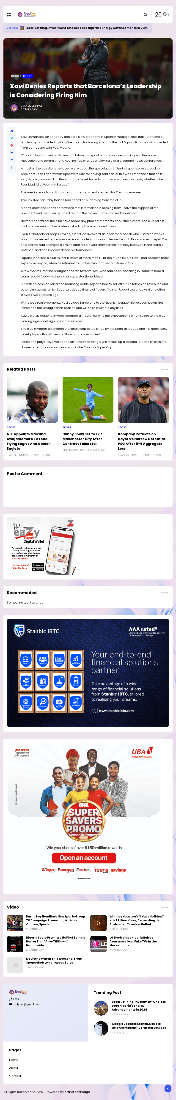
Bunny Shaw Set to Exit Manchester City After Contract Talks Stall (82, 439)
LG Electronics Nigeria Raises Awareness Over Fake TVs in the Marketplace (133, 941)
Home (14, 76)
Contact (15, 1076)
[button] (11, 168)
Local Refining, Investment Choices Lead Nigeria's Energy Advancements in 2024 (86, 28)
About (13, 1068)
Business (13, 28)
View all (164, 369)
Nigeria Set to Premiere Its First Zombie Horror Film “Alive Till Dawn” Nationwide (55, 941)
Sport (27, 76)
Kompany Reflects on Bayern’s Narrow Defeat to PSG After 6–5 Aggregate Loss (141, 441)
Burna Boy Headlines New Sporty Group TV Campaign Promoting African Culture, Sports (55, 920)
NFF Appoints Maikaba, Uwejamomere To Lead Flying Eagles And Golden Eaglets (29, 441)
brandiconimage (77, 1092)
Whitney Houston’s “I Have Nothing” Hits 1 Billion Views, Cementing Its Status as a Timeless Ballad (137, 920)
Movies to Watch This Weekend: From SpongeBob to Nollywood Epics (54, 960)
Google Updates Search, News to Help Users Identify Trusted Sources (139, 1026)
